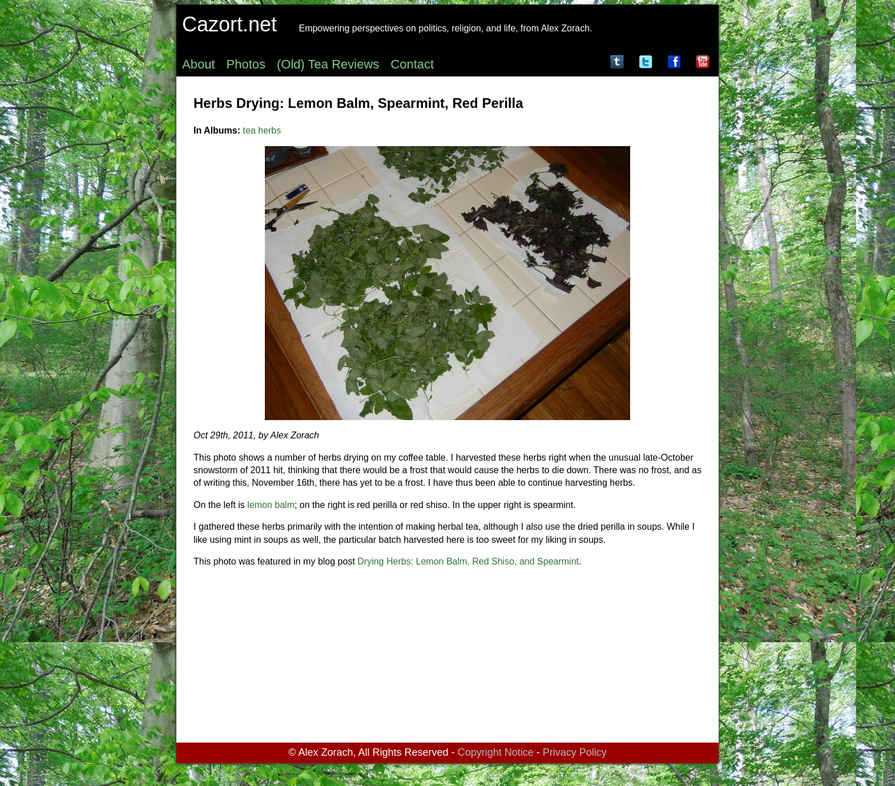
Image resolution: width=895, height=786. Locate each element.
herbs (269, 130)
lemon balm (271, 505)
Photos (246, 64)
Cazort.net (229, 24)
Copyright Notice (496, 752)
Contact (412, 64)
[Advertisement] (447, 657)
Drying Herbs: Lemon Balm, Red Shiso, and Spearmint (468, 561)
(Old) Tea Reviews (328, 64)
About (198, 64)
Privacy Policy (575, 752)
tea (249, 130)
